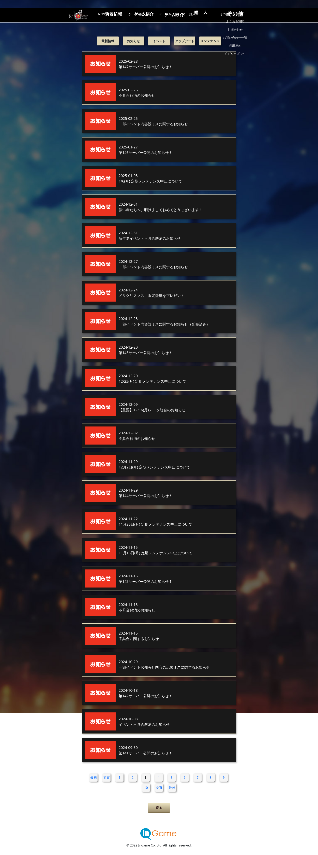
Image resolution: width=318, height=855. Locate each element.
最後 (172, 787)
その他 (239, 15)
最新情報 (107, 41)
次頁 (159, 787)
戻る (159, 808)
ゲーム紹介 (142, 15)
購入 (206, 15)
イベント (159, 41)
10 (146, 787)
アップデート (184, 41)
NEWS (109, 15)
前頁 (106, 777)
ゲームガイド (174, 15)
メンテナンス (210, 41)
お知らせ (133, 41)
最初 (93, 777)
